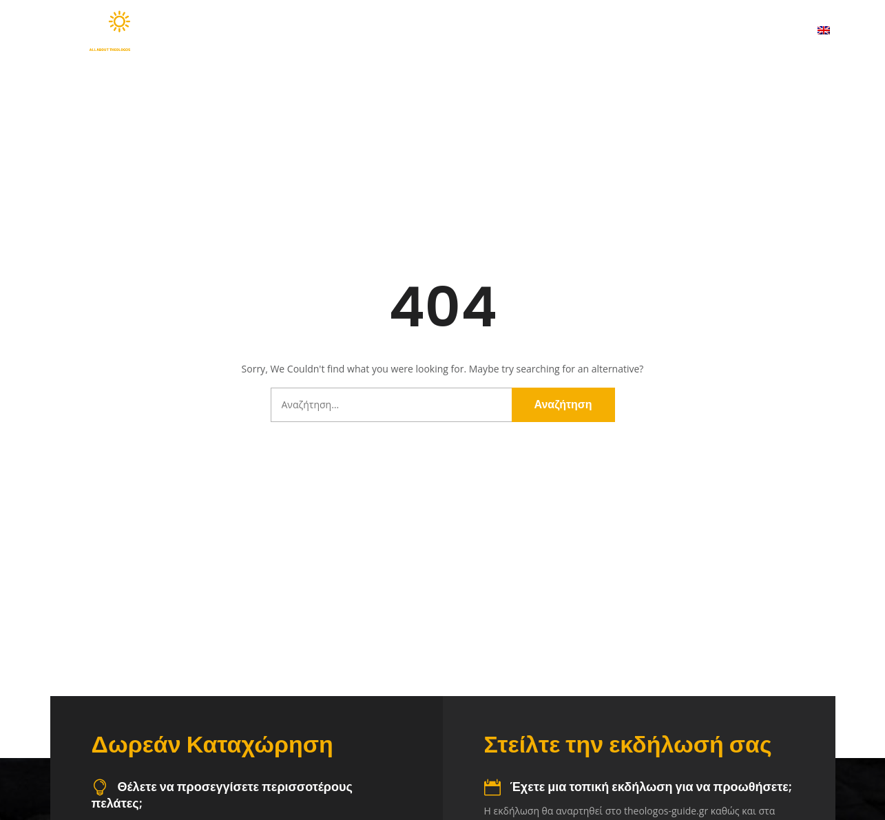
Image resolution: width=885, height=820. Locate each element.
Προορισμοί (466, 31)
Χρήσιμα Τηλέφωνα (650, 31)
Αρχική (287, 31)
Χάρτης (553, 31)
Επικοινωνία (757, 31)
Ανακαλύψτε (367, 31)
